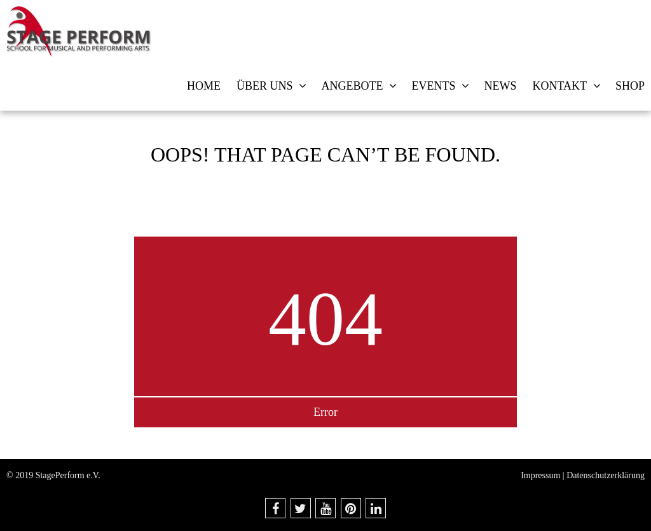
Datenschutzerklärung (605, 475)
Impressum (540, 475)
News (500, 85)
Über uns (264, 85)
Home (204, 85)
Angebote (352, 85)
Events (433, 85)
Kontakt (559, 85)
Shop (630, 85)
